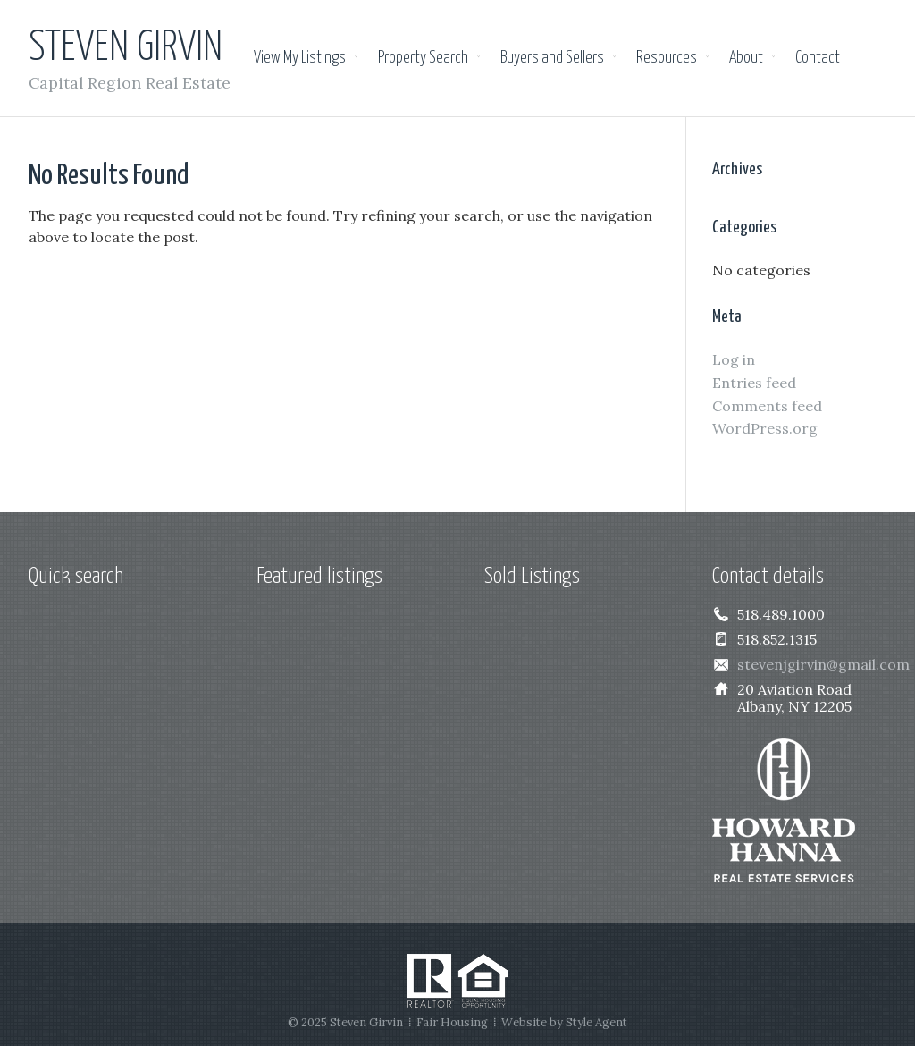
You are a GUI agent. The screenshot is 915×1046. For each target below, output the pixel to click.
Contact (817, 58)
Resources (666, 58)
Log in (733, 359)
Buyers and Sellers (552, 58)
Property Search (423, 58)
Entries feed (754, 383)
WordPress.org (765, 428)
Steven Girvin (125, 49)
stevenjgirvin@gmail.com (823, 664)
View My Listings (300, 58)
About (746, 58)
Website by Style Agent (564, 1022)
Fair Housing (452, 1022)
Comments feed (767, 406)
